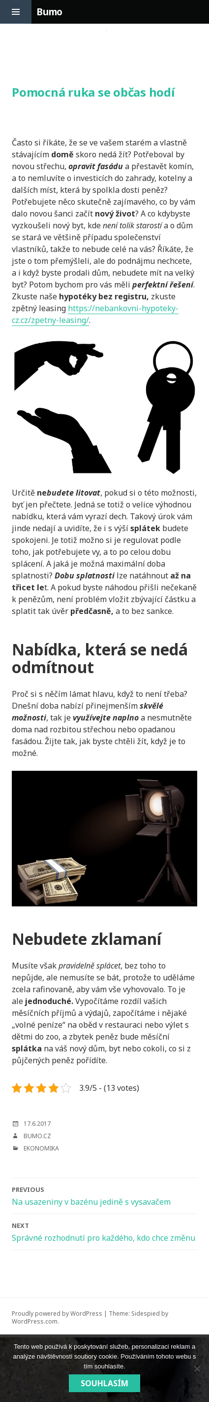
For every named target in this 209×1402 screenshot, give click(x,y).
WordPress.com (35, 1321)
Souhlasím (104, 1383)
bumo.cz (37, 1136)
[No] (197, 1368)
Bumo (49, 11)
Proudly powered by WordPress (57, 1313)
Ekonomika (41, 1148)
